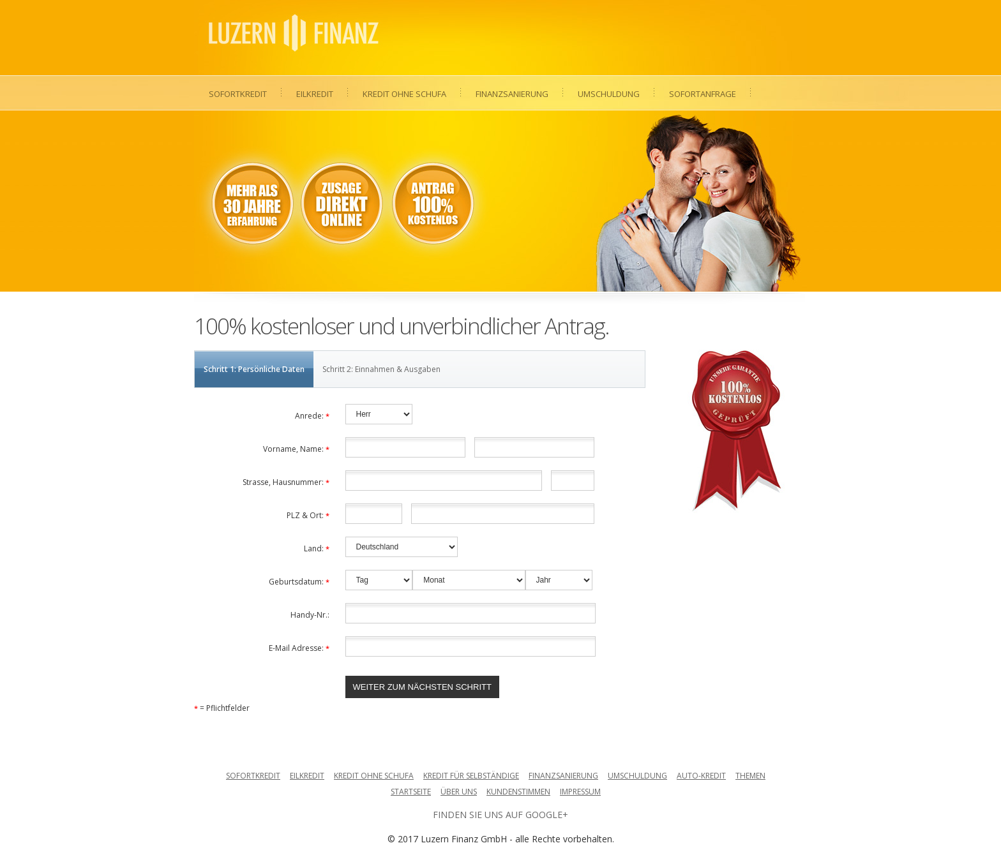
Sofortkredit (238, 94)
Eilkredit (314, 94)
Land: (316, 548)
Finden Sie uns (468, 815)
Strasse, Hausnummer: (286, 482)
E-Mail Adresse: (299, 648)
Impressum (580, 791)
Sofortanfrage (702, 94)
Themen (750, 775)
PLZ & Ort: (308, 515)
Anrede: (312, 415)
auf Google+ (537, 815)
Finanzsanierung (512, 94)
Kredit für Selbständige (471, 775)
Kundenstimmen (518, 791)
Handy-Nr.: (309, 614)
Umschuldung (609, 94)
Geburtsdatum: (299, 581)
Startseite (411, 791)
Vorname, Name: (296, 448)
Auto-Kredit (701, 775)
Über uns (458, 791)
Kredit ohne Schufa (404, 94)
